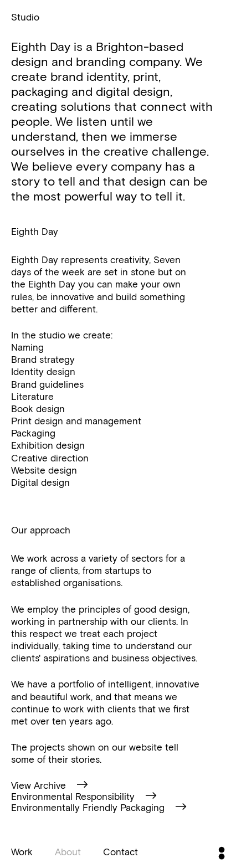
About (68, 851)
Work (22, 851)
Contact (120, 851)
